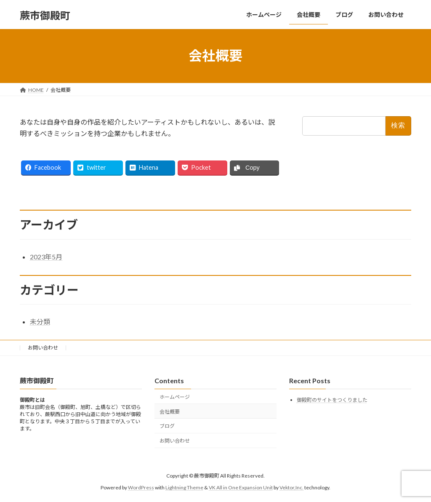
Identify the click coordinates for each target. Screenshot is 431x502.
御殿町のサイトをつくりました (332, 400)
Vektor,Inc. (291, 487)
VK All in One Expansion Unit (241, 487)
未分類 (40, 322)
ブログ (167, 426)
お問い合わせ (43, 347)
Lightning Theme (184, 487)
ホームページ (175, 397)
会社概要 (170, 411)
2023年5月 (46, 257)
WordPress (141, 487)
